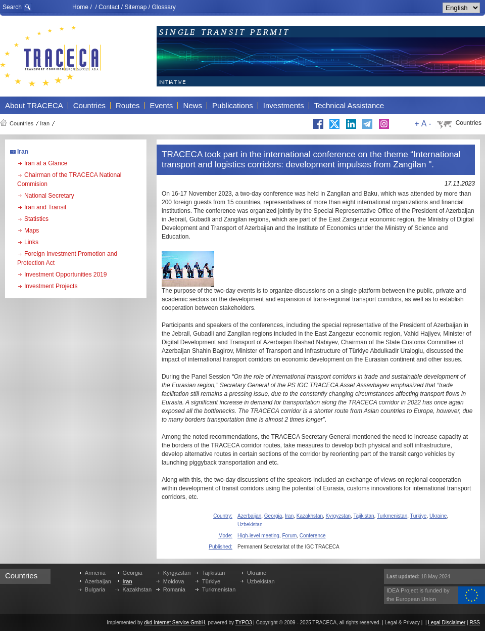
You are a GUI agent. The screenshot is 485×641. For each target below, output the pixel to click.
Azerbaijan (249, 516)
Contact (109, 7)
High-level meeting (258, 535)
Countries (21, 123)
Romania (174, 589)
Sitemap (135, 7)
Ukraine (438, 516)
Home (80, 7)
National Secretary (49, 195)
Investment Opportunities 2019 (65, 274)
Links (31, 242)
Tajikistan (363, 516)
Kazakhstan (310, 516)
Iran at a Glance (45, 163)
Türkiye (418, 516)
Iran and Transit (45, 207)
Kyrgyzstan (338, 516)
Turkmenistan (392, 516)
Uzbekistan (249, 524)
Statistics (36, 218)
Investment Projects (50, 286)
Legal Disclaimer (446, 622)
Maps (31, 230)
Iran (45, 123)
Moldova (173, 581)
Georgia (273, 516)
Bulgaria (95, 589)
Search (12, 7)
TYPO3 (243, 622)
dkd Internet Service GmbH (174, 622)
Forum (289, 535)
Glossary (163, 7)
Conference (313, 535)
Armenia (95, 573)
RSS (474, 622)
